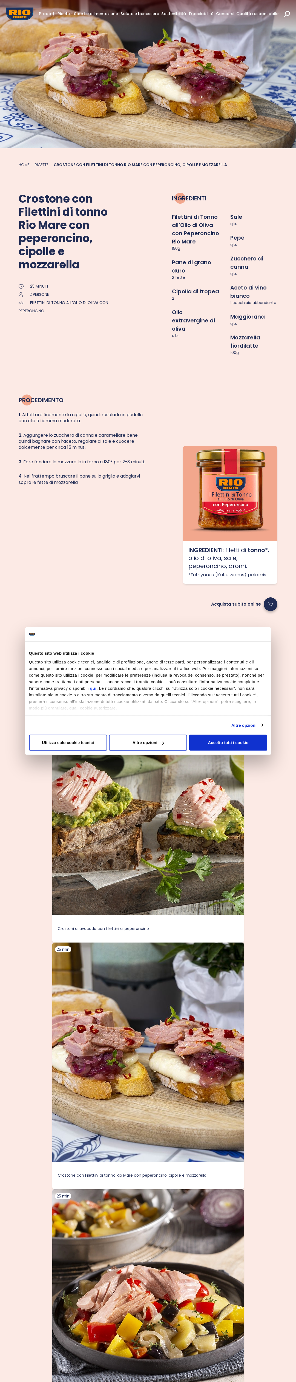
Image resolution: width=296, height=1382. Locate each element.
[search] (287, 13)
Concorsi (225, 13)
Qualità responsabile (257, 13)
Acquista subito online (236, 604)
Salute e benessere (139, 13)
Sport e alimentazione (96, 13)
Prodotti (47, 13)
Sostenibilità (173, 13)
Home (24, 165)
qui (93, 688)
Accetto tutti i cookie (228, 742)
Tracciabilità (201, 13)
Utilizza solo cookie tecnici (68, 742)
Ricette (64, 13)
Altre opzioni (244, 725)
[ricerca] (287, 13)
